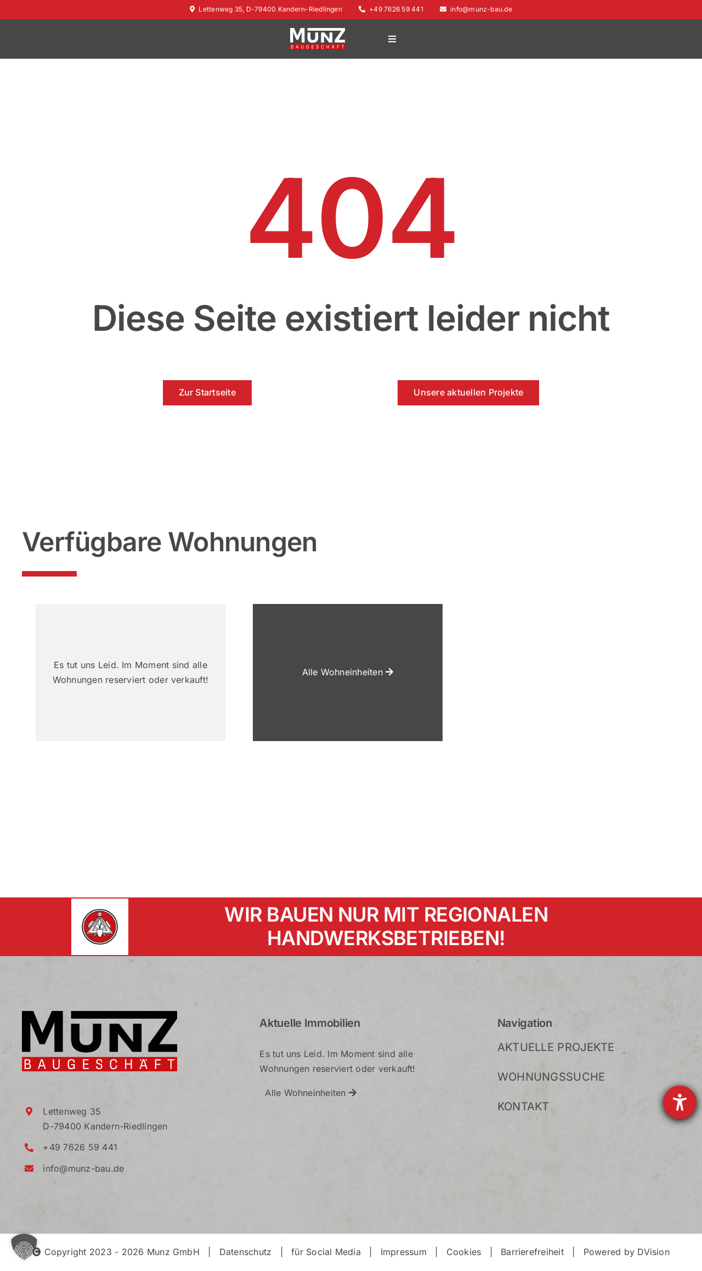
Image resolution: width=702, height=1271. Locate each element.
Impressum (404, 1251)
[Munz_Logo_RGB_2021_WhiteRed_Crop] (317, 32)
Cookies (464, 1251)
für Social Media (326, 1251)
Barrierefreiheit (532, 1251)
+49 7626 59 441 (391, 9)
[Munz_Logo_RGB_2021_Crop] (99, 1015)
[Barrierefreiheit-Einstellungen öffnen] (680, 1102)
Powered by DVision (627, 1251)
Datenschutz (245, 1251)
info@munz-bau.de (476, 9)
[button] (24, 1247)
